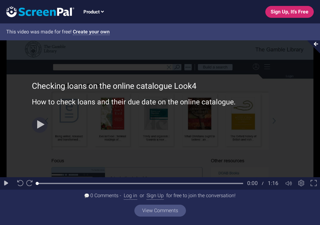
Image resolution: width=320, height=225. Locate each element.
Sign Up (155, 195)
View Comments (160, 210)
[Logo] (37, 11)
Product (93, 12)
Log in (130, 195)
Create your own (91, 32)
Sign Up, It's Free (289, 12)
